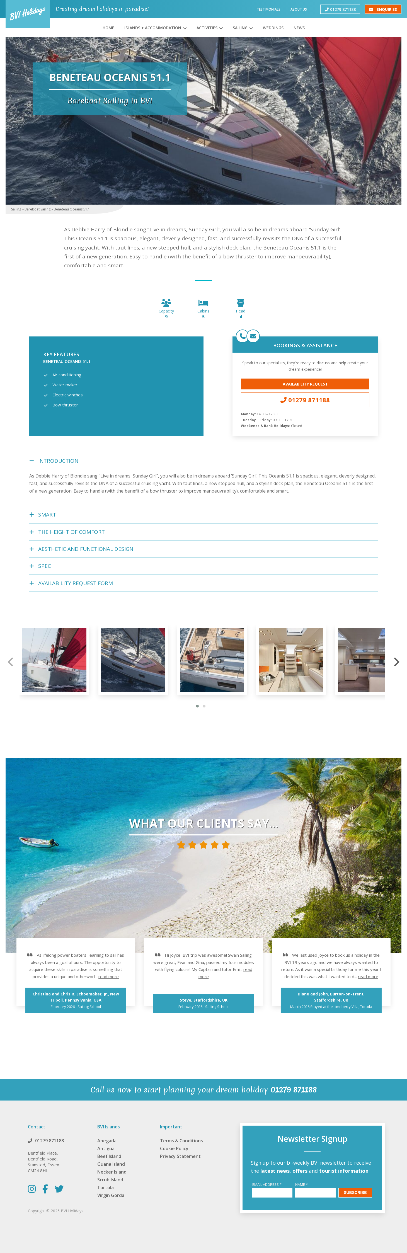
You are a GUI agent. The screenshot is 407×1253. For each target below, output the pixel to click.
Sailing (240, 27)
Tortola (105, 1187)
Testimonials (268, 9)
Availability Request (305, 384)
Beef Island (109, 1156)
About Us (298, 9)
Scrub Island (110, 1180)
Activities (207, 27)
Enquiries (383, 9)
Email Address (267, 1184)
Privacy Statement (180, 1156)
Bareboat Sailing (37, 209)
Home (108, 27)
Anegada (107, 1141)
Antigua (106, 1148)
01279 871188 (340, 9)
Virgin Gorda (110, 1195)
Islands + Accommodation (152, 27)
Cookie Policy (174, 1148)
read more (108, 976)
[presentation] (10, 662)
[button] (197, 706)
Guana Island (111, 1164)
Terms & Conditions (181, 1141)
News (299, 27)
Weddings (273, 27)
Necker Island (112, 1172)
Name (301, 1184)
